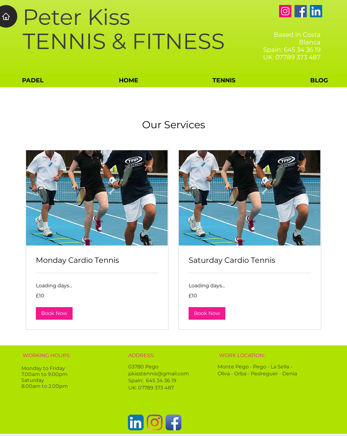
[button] (54, 313)
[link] (97, 260)
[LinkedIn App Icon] (136, 422)
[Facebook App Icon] (173, 422)
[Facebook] (301, 11)
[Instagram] (285, 11)
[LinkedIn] (316, 11)
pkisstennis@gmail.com (158, 374)
